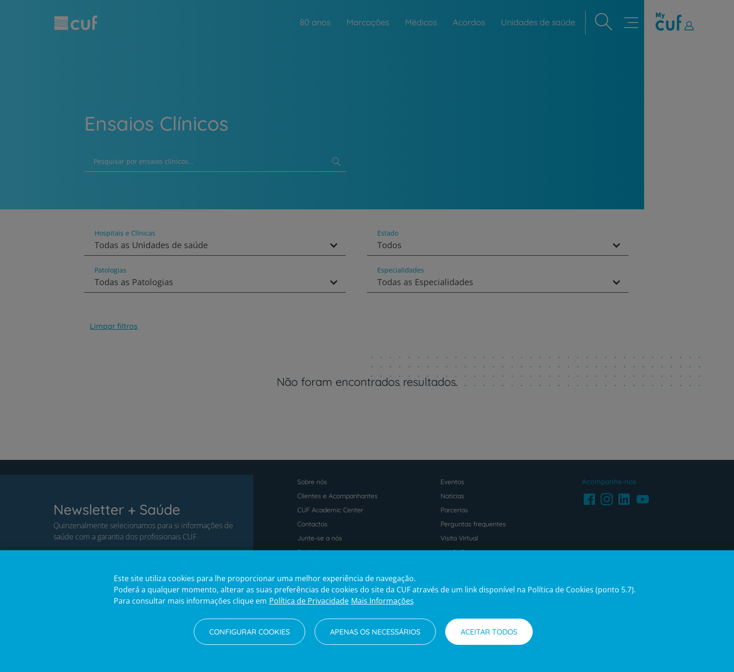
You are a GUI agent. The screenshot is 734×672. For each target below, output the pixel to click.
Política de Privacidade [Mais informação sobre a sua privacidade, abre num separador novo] (309, 601)
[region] (367, 611)
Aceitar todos (489, 631)
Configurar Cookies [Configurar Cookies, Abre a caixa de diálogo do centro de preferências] (249, 631)
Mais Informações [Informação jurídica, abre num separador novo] (382, 601)
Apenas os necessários (375, 631)
